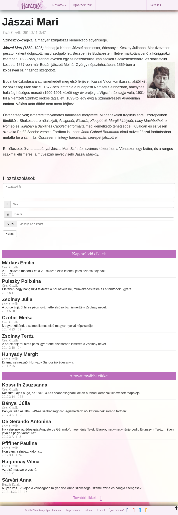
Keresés (155, 5)
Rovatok (59, 5)
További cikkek (89, 498)
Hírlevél (100, 510)
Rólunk (88, 510)
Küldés (10, 233)
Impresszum (73, 510)
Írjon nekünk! (82, 5)
